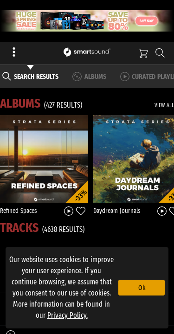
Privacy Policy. (67, 315)
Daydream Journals (117, 211)
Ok (141, 287)
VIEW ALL (164, 105)
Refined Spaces (18, 211)
